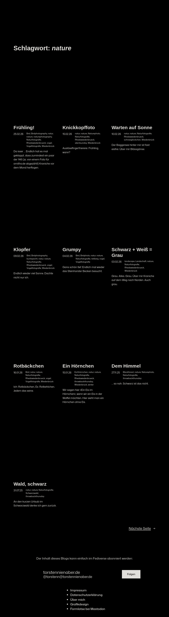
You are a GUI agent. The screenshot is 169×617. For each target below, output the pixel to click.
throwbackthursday (84, 381)
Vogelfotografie (33, 146)
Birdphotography (39, 133)
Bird (28, 133)
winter (91, 384)
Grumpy (72, 249)
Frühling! (24, 127)
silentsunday (81, 142)
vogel (49, 142)
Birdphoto (85, 255)
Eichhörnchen (81, 372)
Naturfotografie (33, 139)
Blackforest (128, 372)
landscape (130, 261)
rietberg (94, 258)
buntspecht (32, 258)
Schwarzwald (32, 493)
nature (29, 136)
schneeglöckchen (132, 139)
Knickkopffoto (79, 127)
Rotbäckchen (29, 366)
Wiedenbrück (48, 146)
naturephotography (43, 136)
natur (50, 133)
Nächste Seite (142, 528)
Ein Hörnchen (78, 366)
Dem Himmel (126, 366)
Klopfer (22, 249)
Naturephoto (94, 133)
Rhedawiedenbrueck (36, 142)
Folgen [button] (131, 574)
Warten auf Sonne (132, 127)
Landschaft (140, 261)
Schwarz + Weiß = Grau (132, 252)
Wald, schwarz (30, 484)
